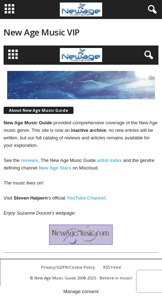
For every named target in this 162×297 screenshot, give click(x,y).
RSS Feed (112, 267)
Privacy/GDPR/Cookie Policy (68, 267)
